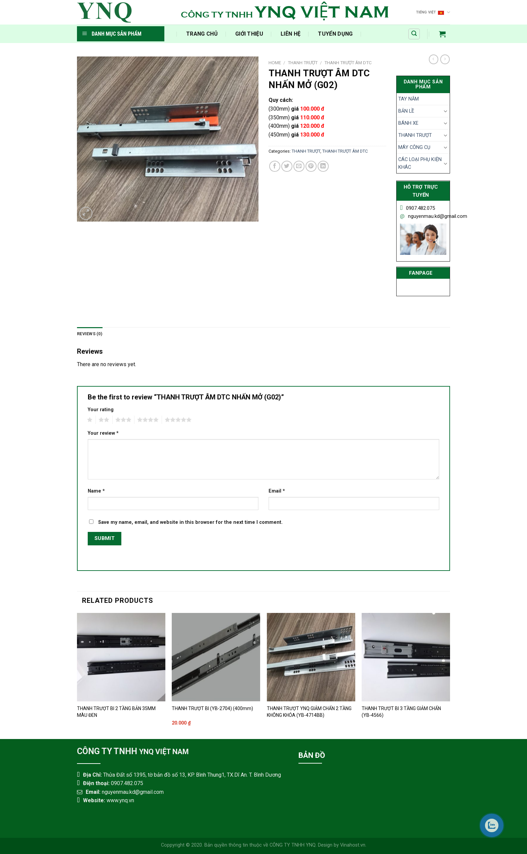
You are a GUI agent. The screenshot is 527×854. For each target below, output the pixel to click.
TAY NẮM (408, 99)
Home (275, 62)
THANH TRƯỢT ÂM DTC (348, 62)
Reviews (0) (90, 333)
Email (277, 491)
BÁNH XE (408, 123)
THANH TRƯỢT (303, 62)
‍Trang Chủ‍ (202, 34)
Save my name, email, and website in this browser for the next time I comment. (190, 522)
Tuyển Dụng (335, 34)
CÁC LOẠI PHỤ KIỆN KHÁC (420, 163)
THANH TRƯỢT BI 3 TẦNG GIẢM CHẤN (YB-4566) (401, 712)
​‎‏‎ (168, 34)
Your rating (101, 410)
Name (96, 491)
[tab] (90, 334)
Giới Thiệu (249, 34)
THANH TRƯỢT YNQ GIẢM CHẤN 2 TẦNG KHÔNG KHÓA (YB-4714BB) (309, 712)
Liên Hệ (290, 34)
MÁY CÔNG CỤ (414, 147)
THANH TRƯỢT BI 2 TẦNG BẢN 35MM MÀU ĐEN (116, 712)
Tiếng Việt (433, 12)
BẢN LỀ (406, 111)
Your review (103, 433)
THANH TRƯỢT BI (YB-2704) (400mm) (212, 708)
